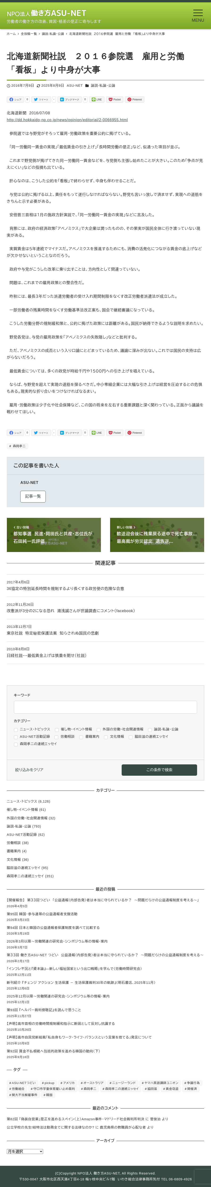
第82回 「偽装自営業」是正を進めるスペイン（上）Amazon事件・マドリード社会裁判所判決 (76, 1119)
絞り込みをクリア (29, 770)
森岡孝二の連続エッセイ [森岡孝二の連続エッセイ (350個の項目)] (122, 1089)
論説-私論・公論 (103, 85)
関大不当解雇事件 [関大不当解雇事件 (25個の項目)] (24, 1095)
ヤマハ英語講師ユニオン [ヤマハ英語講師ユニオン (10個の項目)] (161, 1083)
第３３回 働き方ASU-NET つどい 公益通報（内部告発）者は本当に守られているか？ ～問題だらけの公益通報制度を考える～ (105, 955)
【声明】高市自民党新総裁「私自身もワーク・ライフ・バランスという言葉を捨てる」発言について (79, 1037)
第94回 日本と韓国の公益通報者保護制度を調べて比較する (53, 928)
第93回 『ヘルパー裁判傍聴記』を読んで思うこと (44, 1010)
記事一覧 (33, 496)
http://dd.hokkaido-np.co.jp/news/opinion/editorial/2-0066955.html (67, 120)
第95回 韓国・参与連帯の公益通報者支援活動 (42, 914)
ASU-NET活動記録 (22, 835)
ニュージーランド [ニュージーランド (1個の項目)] (124, 1083)
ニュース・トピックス (22, 801)
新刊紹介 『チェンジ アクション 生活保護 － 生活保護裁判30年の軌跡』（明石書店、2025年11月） (81, 983)
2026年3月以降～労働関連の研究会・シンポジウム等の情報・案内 (57, 941)
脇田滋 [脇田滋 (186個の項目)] (152, 1089)
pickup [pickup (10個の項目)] (49, 1083)
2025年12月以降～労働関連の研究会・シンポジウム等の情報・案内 (58, 996)
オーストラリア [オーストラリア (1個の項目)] (93, 1083)
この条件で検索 (159, 770)
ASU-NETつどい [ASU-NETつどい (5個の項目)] (24, 1083)
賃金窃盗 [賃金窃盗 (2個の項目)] (172, 1089)
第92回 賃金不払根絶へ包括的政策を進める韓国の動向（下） (53, 1051)
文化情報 (14, 859)
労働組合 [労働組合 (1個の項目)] (18, 1089)
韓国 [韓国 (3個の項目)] (49, 1095)
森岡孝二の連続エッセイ (25, 876)
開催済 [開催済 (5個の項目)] (192, 1089)
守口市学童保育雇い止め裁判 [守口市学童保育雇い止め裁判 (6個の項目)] (54, 1089)
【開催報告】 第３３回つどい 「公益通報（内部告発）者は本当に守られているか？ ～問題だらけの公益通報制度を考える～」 (103, 900)
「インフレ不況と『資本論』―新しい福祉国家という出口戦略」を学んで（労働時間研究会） (74, 969)
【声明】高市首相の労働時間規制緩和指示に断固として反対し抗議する (61, 1024)
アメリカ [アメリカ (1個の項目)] (69, 1083)
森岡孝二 (19, 446)
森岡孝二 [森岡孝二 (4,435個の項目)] (90, 1089)
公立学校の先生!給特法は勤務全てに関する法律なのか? (50, 1127)
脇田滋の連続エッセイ (23, 868)
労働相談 (14, 843)
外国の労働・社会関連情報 (27, 818)
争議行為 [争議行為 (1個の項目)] (193, 1083)
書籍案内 (14, 851)
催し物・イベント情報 (22, 810)
